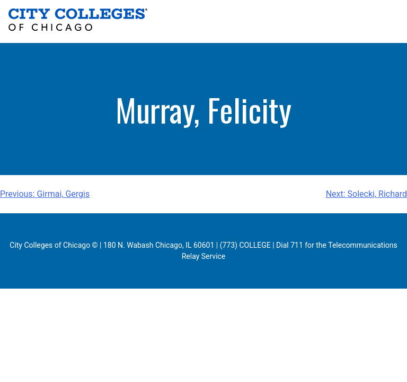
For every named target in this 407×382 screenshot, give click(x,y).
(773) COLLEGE (245, 245)
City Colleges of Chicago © (54, 245)
